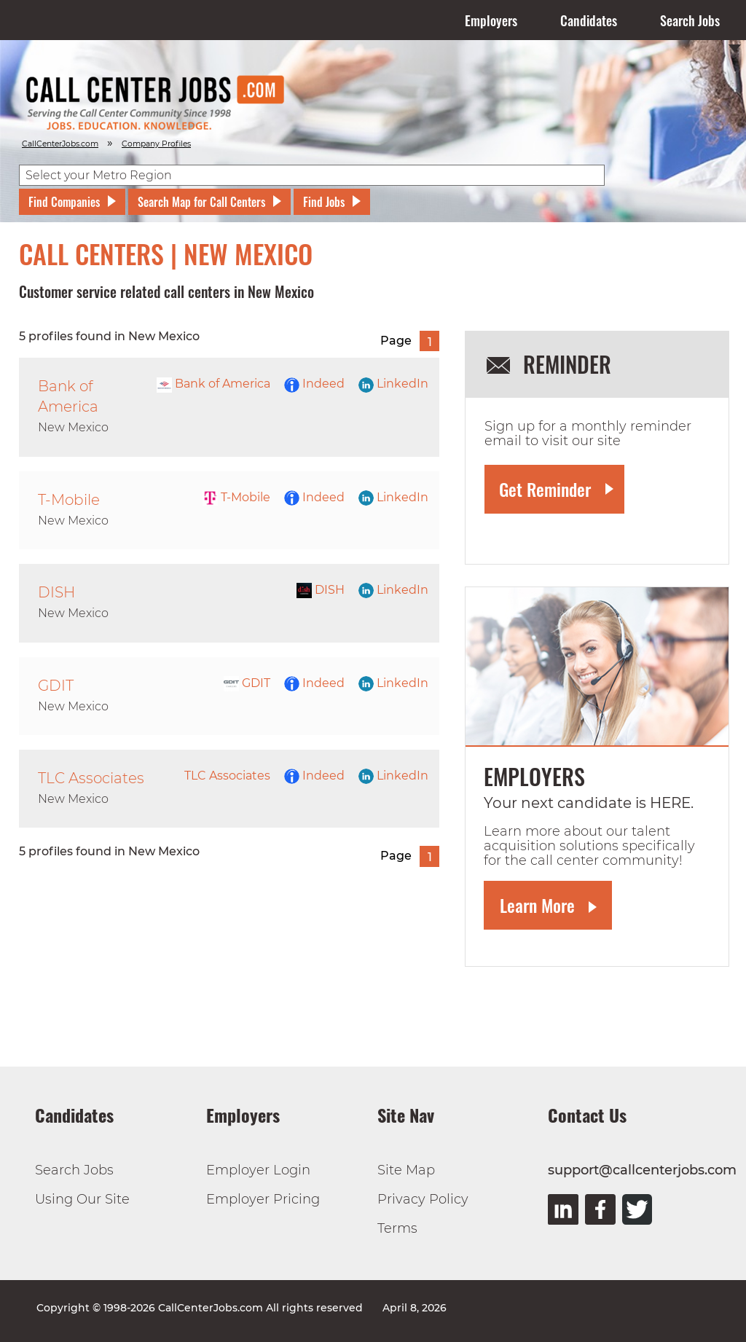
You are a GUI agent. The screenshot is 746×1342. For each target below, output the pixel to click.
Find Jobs (324, 202)
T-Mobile (236, 497)
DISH (321, 590)
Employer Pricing (263, 1199)
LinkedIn (393, 384)
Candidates (588, 20)
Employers (491, 20)
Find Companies (64, 202)
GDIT (247, 683)
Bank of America (213, 384)
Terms (397, 1228)
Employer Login (258, 1170)
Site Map (406, 1170)
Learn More (537, 905)
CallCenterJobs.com (60, 144)
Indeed (314, 384)
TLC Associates (227, 775)
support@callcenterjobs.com (642, 1170)
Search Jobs (690, 20)
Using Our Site (82, 1199)
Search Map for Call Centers (201, 202)
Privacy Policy (422, 1199)
